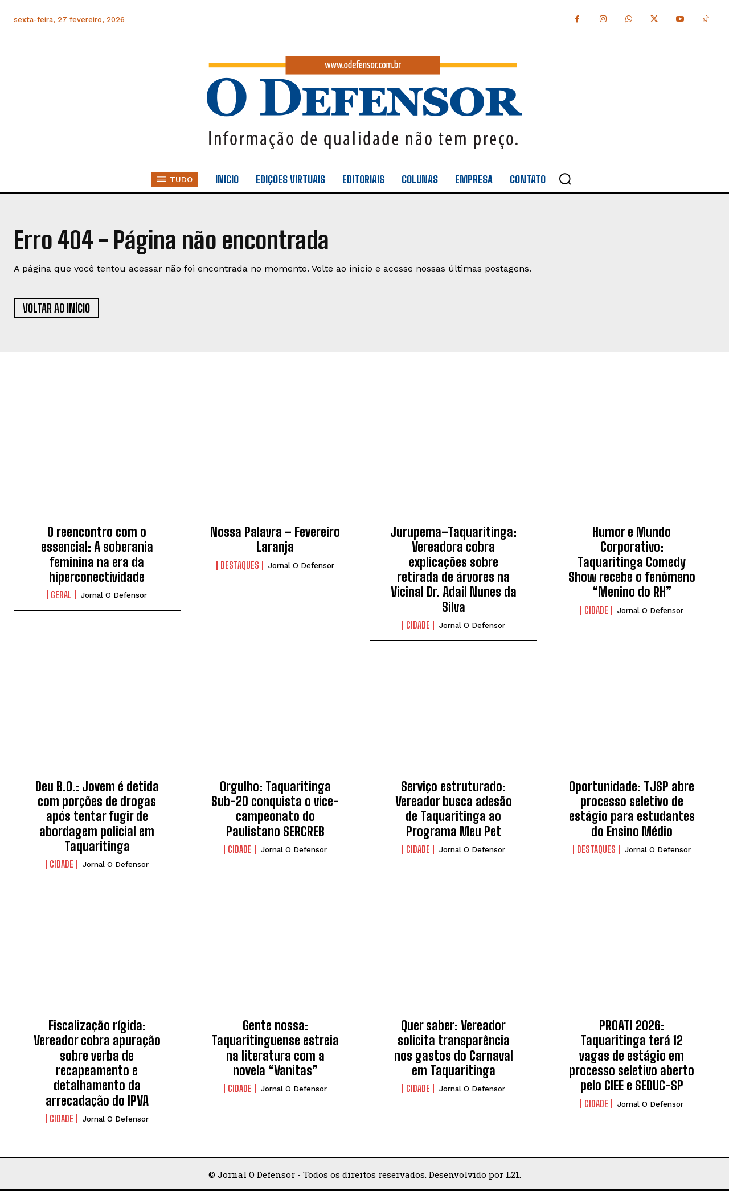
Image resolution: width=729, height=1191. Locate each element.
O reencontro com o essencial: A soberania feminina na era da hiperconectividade (97, 554)
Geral (61, 594)
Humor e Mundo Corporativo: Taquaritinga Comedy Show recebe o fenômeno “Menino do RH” (631, 562)
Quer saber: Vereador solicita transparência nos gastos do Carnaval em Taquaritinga (453, 1048)
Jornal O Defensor (114, 595)
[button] (565, 178)
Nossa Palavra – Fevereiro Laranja (275, 539)
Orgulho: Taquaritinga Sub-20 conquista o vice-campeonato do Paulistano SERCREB (275, 809)
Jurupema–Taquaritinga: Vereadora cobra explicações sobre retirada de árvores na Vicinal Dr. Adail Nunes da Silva (453, 569)
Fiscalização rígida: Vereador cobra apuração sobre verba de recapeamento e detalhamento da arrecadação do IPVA (97, 1063)
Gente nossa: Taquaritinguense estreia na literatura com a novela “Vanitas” (275, 1048)
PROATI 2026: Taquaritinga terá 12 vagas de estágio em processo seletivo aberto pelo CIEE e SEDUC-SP (631, 1056)
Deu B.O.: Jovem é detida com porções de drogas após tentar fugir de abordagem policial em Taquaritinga (97, 817)
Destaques (239, 565)
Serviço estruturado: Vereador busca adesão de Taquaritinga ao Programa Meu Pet (453, 809)
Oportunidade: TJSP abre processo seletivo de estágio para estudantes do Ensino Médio (632, 809)
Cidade (418, 625)
